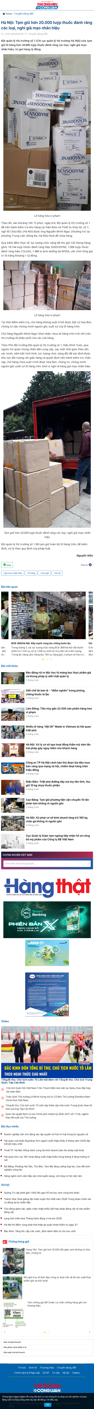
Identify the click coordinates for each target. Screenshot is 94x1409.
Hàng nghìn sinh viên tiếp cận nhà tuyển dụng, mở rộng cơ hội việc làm (43, 1176)
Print (7, 565)
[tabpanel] (48, 626)
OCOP (46, 1372)
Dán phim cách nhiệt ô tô (14, 1347)
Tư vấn (56, 1372)
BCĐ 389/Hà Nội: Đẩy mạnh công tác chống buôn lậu (41, 643)
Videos (76, 1372)
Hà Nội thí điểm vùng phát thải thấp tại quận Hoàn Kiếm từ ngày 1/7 (41, 1224)
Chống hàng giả (18, 1241)
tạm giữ (45, 573)
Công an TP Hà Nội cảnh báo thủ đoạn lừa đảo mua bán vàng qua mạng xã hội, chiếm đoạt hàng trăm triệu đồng (58, 766)
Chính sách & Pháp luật (27, 1372)
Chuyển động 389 (23, 13)
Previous (44, 659)
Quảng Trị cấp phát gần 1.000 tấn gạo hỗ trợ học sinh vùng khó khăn (41, 1192)
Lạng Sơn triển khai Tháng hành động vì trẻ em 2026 (33, 1218)
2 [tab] (47, 659)
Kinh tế (33, 1367)
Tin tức (22, 1367)
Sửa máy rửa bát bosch (14, 1352)
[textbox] (47, 863)
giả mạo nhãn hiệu (13, 573)
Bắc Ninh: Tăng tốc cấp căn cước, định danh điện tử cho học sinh (40, 1231)
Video (5, 1021)
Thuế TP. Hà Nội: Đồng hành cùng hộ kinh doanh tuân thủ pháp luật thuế (44, 1150)
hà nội (58, 573)
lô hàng (31, 573)
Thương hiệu (47, 1367)
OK (47, 1405)
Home (7, 13)
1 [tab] (44, 1332)
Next (50, 659)
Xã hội (5, 1185)
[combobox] (47, 863)
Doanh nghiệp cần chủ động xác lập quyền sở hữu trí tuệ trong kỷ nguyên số (46, 1134)
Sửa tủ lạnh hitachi (12, 1342)
